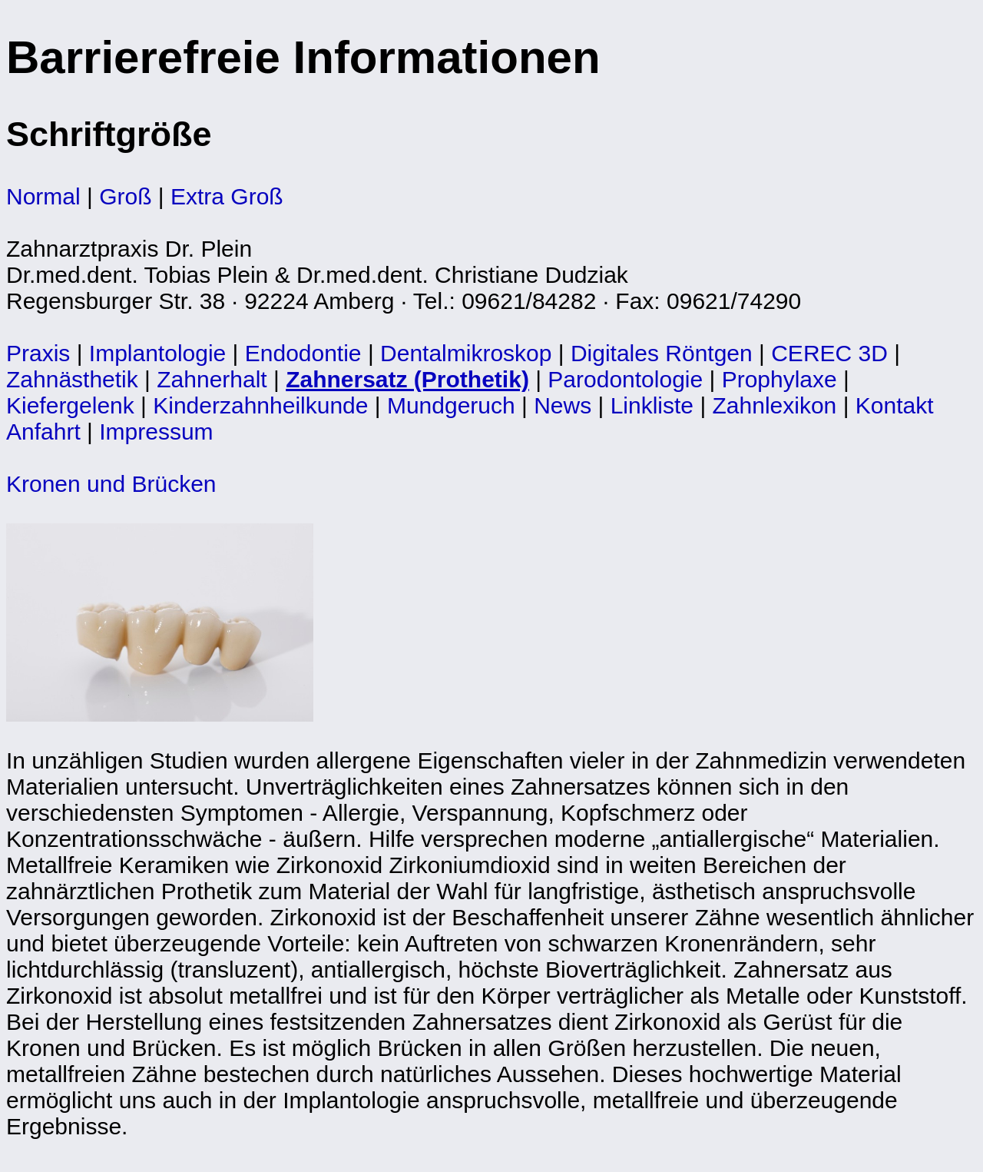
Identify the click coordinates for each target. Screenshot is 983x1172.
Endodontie (303, 353)
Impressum (156, 431)
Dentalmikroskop (465, 353)
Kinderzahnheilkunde (260, 405)
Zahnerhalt (211, 379)
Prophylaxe (779, 379)
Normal (43, 196)
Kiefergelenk (70, 405)
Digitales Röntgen (662, 353)
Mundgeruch (451, 405)
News (562, 405)
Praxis (38, 353)
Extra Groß (226, 196)
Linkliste (652, 405)
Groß (125, 196)
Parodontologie (625, 379)
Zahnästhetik (72, 379)
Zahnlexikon (775, 405)
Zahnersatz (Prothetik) (407, 379)
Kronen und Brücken (111, 483)
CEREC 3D (829, 353)
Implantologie (157, 353)
